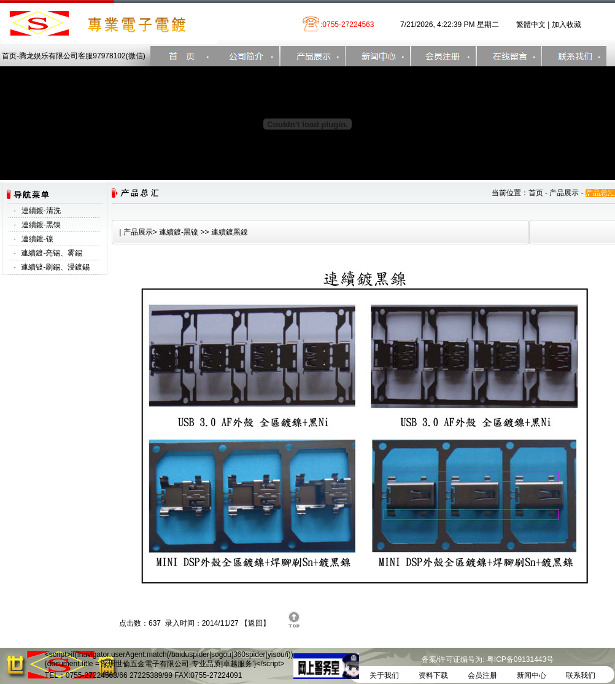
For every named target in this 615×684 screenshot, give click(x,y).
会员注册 (482, 675)
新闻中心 (531, 675)
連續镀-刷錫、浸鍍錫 (55, 267)
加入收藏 (566, 24)
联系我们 (580, 675)
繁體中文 (531, 24)
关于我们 (384, 675)
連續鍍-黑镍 (41, 224)
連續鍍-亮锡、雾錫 (51, 253)
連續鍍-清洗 (41, 210)
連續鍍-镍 (37, 239)
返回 (255, 623)
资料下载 (433, 675)
